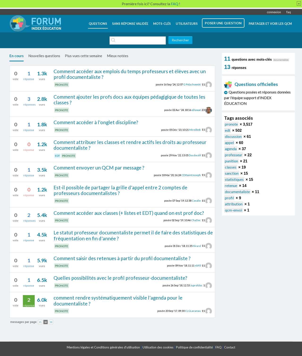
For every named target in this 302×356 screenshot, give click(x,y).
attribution (234, 204)
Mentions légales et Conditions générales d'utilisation (103, 347)
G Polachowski (192, 84)
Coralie (196, 200)
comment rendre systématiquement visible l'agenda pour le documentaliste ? (118, 300)
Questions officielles (251, 84)
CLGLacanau (193, 310)
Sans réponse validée (130, 23)
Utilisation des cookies (158, 347)
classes (230, 167)
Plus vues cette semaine (83, 56)
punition (231, 161)
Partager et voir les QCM (270, 23)
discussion (233, 136)
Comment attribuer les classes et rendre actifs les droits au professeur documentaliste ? (130, 145)
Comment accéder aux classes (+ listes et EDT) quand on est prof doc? (129, 213)
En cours (16, 56)
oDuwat (196, 109)
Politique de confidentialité (194, 347)
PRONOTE (61, 84)
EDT (57, 155)
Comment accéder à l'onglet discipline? (96, 122)
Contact (229, 347)
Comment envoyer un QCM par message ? (99, 167)
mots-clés (162, 23)
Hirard (197, 245)
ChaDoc (196, 220)
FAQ (218, 347)
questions (98, 23)
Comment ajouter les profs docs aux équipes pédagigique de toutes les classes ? (129, 100)
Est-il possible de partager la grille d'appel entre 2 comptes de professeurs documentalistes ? (120, 190)
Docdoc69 (195, 155)
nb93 (198, 265)
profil (229, 197)
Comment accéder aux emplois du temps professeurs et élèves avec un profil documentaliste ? (130, 74)
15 (40, 322)
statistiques (234, 179)
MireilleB (195, 129)
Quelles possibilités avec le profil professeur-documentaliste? (120, 278)
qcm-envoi (233, 210)
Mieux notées (117, 56)
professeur (233, 155)
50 (51, 322)
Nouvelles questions (44, 56)
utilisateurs (187, 23)
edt (227, 130)
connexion (274, 12)
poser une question (223, 23)
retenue (231, 185)
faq (288, 12)
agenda (231, 148)
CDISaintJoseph (191, 174)
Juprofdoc (196, 285)
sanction (232, 173)
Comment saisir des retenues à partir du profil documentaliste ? (122, 258)
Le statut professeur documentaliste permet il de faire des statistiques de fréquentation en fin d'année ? (133, 235)
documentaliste (237, 191)
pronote (231, 124)
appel (229, 142)
